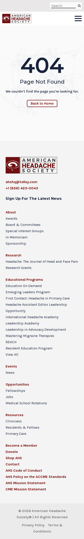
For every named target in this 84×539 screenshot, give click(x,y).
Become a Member (21, 445)
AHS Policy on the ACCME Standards (36, 477)
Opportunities (17, 384)
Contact (12, 464)
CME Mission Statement (26, 489)
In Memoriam (17, 237)
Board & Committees (23, 225)
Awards (11, 218)
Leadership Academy (22, 323)
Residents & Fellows (22, 427)
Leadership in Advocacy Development (36, 329)
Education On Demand (24, 286)
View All (12, 354)
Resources (15, 415)
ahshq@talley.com (21, 182)
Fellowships (15, 390)
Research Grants (19, 268)
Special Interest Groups (25, 231)
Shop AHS (14, 458)
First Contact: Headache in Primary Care (38, 298)
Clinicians (14, 421)
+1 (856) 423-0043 (22, 188)
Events (11, 366)
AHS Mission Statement (25, 483)
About (11, 212)
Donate (12, 452)
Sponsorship (16, 243)
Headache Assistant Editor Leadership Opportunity (36, 307)
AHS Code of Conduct (24, 470)
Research (13, 255)
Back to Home (42, 103)
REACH (11, 342)
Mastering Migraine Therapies (30, 336)
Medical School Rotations (26, 403)
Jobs (9, 397)
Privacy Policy (33, 525)
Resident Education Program (29, 348)
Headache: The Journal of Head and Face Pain (42, 261)
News (10, 372)
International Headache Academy (32, 317)
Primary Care (16, 434)
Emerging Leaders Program (28, 292)
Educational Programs (24, 279)
